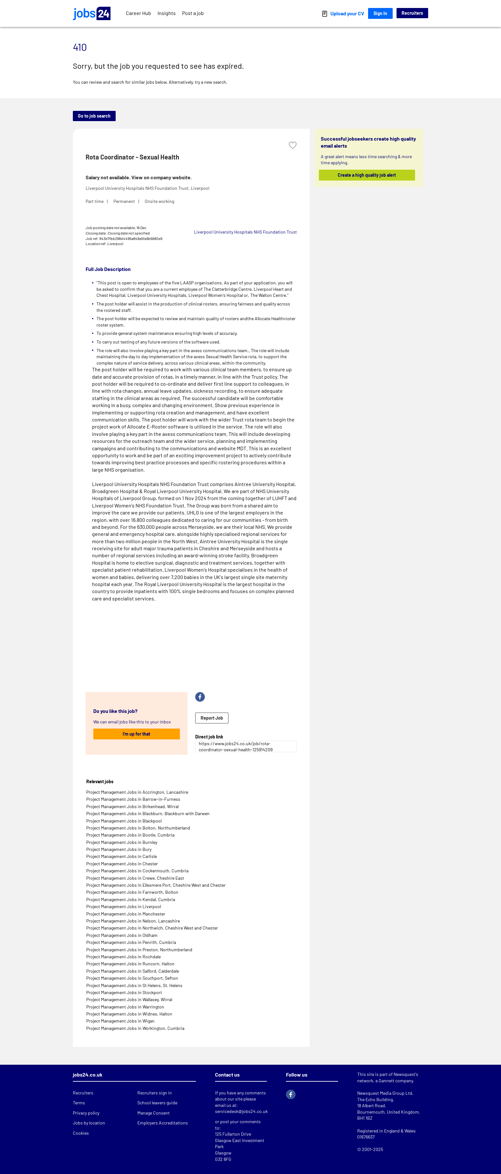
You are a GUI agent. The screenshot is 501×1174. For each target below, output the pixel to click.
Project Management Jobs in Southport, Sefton (132, 978)
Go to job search (94, 116)
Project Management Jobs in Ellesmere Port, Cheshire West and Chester (156, 885)
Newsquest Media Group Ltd (384, 1093)
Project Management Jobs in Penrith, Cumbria (131, 942)
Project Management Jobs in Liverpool (123, 906)
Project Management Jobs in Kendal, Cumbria (130, 899)
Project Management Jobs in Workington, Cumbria (135, 1028)
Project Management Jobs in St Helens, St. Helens (134, 985)
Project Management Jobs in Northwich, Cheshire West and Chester (152, 928)
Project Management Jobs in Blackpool (124, 820)
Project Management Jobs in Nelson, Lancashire (133, 920)
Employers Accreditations (162, 1122)
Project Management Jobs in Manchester (125, 913)
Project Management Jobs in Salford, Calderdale (132, 971)
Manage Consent (153, 1113)
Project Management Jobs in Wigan (120, 1020)
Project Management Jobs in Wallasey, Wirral (129, 999)
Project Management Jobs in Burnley (121, 842)
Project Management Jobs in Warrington (125, 1006)
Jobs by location (89, 1122)
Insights (167, 13)
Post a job (193, 13)
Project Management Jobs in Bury (118, 849)
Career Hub (138, 13)
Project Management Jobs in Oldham (122, 935)
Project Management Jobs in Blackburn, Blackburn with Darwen (148, 813)
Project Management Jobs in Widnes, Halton (129, 1013)
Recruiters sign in (154, 1092)
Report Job (212, 718)
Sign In (380, 13)
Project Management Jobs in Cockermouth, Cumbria (137, 870)
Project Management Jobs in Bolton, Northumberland (138, 827)
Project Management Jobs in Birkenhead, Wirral (132, 806)
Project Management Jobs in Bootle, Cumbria (130, 835)
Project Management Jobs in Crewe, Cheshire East (135, 878)
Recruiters (412, 13)
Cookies (81, 1133)
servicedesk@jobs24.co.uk (241, 1111)
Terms (79, 1102)
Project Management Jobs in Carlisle (121, 856)
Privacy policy (86, 1113)
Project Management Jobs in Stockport (124, 992)
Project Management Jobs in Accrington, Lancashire (137, 792)
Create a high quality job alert (367, 175)
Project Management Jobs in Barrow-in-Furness (133, 799)
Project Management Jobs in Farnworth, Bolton (132, 892)
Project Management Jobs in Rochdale (123, 956)
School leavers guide (157, 1102)
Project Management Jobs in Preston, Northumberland (139, 949)
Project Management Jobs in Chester (122, 863)
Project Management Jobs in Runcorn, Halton (130, 963)
